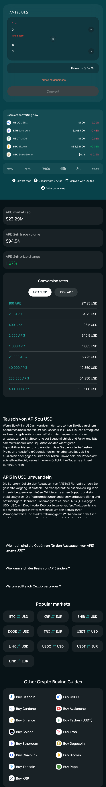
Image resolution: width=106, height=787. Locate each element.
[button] (53, 548)
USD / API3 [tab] (66, 292)
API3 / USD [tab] (40, 292)
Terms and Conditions (53, 80)
